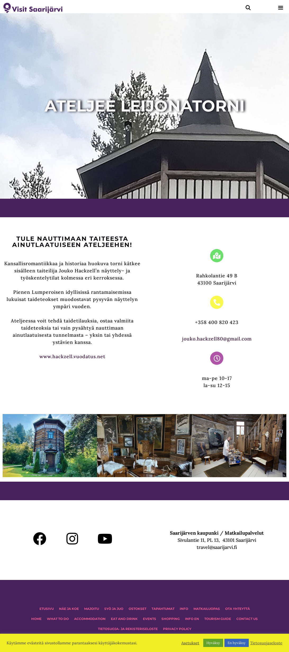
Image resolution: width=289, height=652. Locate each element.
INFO (184, 609)
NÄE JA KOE (69, 609)
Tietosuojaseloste (266, 643)
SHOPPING (170, 619)
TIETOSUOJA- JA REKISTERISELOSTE (128, 629)
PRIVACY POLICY (177, 629)
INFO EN (192, 619)
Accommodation (90, 619)
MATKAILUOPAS (206, 609)
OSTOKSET (137, 609)
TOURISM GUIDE (217, 619)
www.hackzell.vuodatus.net (72, 356)
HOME (36, 619)
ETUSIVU (46, 609)
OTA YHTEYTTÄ (237, 609)
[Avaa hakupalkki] (248, 8)
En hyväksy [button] (237, 643)
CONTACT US (247, 619)
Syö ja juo (113, 609)
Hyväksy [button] (213, 643)
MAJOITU (91, 609)
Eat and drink (124, 619)
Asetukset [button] (190, 643)
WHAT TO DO (58, 619)
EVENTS (149, 619)
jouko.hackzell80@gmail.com (217, 339)
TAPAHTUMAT (163, 609)
